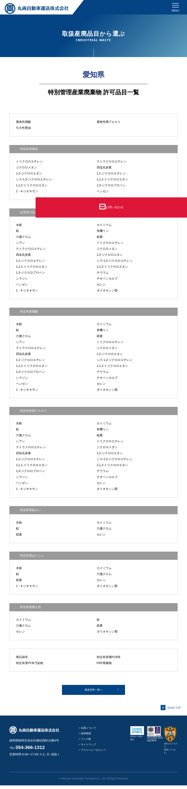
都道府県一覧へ (93, 691)
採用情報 (86, 737)
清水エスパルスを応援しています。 (170, 750)
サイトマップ (89, 749)
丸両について (89, 731)
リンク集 (86, 743)
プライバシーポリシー (95, 755)
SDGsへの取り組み (137, 740)
